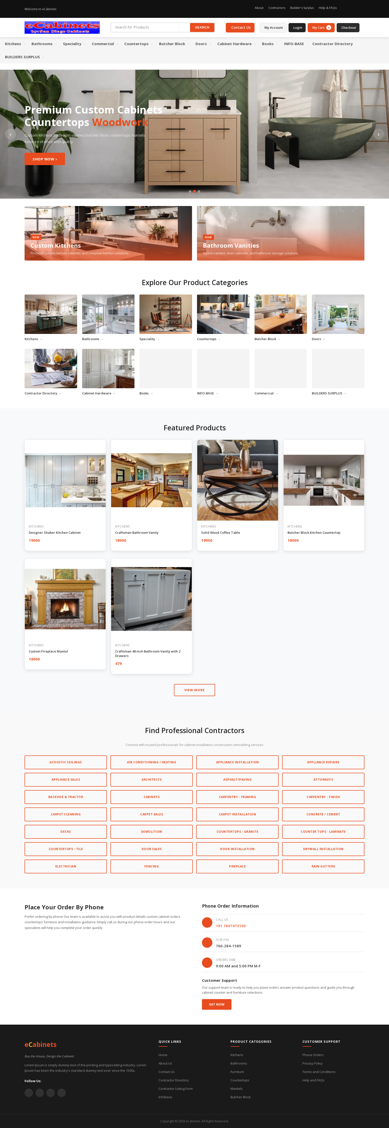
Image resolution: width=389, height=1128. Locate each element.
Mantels (236, 1088)
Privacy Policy (312, 1063)
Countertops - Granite (238, 832)
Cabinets (152, 797)
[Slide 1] (190, 191)
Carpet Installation (237, 814)
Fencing (151, 866)
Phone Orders (313, 1055)
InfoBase (165, 1097)
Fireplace (237, 866)
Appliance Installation (237, 762)
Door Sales (152, 849)
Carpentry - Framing (237, 797)
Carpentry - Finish (323, 797)
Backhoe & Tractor (65, 797)
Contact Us (167, 1071)
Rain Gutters (323, 866)
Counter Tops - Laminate (323, 832)
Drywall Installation (323, 849)
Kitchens (236, 1055)
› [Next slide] (379, 134)
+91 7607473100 (231, 925)
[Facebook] (353, 9)
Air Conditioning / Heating (151, 762)
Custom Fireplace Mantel (48, 651)
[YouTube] (50, 1093)
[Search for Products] (150, 27)
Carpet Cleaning (66, 814)
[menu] (194, 50)
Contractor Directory (174, 1080)
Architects (152, 779)
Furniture (237, 1071)
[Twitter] (361, 9)
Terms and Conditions (318, 1071)
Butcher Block (240, 1097)
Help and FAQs (313, 1080)
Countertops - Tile (66, 849)
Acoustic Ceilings (66, 762)
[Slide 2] (194, 191)
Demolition (151, 832)
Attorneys (323, 779)
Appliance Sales (66, 779)
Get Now (217, 1004)
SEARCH (202, 27)
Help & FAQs (328, 8)
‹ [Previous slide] (10, 134)
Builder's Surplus (302, 8)
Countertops (239, 1080)
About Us (165, 1063)
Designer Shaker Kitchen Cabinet (55, 532)
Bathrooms (238, 1063)
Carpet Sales (151, 814)
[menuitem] (14, 43)
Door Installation (237, 849)
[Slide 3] (199, 191)
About (259, 8)
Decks (66, 832)
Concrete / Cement (323, 814)
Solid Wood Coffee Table (220, 532)
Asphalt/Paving (237, 779)
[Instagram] (345, 9)
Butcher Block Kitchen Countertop (314, 532)
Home (163, 1055)
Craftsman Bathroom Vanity (137, 532)
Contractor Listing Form (176, 1088)
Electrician (65, 866)
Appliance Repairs (323, 762)
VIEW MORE (194, 690)
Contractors (276, 8)
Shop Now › (44, 158)
